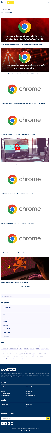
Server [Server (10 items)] (26, 356)
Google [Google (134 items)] (3, 351)
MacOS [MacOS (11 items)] (36, 351)
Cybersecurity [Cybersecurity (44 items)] (5, 348)
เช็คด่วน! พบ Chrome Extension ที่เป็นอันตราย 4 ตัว (12, 253)
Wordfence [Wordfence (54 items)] (25, 358)
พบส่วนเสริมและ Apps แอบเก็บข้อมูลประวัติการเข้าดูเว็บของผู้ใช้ (15, 164)
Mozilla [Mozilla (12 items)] (30, 353)
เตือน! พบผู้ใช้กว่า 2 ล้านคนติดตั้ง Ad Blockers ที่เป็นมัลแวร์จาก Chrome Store (18, 194)
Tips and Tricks (6, 329)
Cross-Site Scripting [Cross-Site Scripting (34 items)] (34, 346)
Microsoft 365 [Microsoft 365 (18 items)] (24, 353)
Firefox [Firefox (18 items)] (42, 348)
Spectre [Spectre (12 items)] (31, 356)
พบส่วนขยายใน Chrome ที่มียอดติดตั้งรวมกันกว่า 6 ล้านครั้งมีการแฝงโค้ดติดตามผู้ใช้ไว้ (20, 74)
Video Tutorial (6, 332)
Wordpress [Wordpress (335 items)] (32, 358)
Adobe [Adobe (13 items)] (3, 346)
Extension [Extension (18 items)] (26, 348)
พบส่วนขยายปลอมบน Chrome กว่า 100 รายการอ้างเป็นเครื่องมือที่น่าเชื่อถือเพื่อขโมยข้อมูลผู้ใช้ (22, 44)
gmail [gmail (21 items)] (47, 348)
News (4, 314)
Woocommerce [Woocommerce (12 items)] (18, 358)
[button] (48, 2)
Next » (28, 286)
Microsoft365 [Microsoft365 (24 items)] (16, 353)
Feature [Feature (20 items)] (37, 348)
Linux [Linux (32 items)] (31, 351)
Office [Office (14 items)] (35, 353)
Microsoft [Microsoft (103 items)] (9, 353)
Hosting (7, 373)
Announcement (7, 307)
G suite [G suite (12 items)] (18, 351)
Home (2, 9)
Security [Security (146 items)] (21, 356)
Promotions (6, 318)
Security (5, 321)
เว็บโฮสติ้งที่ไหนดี (32, 375)
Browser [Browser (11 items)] (11, 346)
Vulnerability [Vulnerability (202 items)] (4, 358)
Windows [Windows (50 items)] (11, 358)
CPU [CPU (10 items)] (27, 346)
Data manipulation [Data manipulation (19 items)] (14, 348)
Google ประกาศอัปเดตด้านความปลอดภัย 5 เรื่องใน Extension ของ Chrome (18, 134)
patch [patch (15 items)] (45, 353)
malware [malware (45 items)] (3, 353)
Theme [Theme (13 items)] (36, 356)
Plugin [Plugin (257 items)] (8, 356)
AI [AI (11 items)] (6, 346)
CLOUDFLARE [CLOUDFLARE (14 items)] (22, 346)
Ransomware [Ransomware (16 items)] (15, 356)
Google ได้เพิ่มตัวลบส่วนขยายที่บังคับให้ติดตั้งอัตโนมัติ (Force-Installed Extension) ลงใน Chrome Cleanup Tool (23, 104)
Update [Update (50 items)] (41, 356)
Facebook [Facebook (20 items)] (32, 348)
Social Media (6, 325)
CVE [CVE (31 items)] (41, 346)
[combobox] (25, 296)
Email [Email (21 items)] (21, 348)
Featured (5, 310)
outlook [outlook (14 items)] (40, 353)
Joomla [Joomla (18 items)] (27, 351)
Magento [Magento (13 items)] (41, 351)
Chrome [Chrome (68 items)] (16, 346)
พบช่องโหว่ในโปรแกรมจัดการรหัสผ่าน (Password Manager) (14, 282)
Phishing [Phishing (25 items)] (3, 356)
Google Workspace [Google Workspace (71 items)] (11, 351)
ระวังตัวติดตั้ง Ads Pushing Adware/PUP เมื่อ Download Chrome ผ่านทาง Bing (18, 223)
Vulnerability (6, 336)
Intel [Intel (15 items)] (23, 351)
